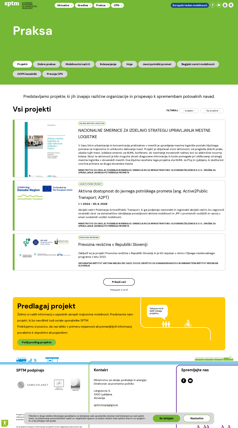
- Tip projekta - (212, 110)
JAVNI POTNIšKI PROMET (91, 184)
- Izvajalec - (189, 110)
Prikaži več (119, 282)
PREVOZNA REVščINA (89, 237)
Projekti (22, 64)
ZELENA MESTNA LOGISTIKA (92, 123)
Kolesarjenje (108, 64)
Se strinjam (166, 418)
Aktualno (63, 5)
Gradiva (83, 5)
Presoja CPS (55, 74)
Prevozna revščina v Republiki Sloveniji (113, 244)
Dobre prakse (47, 64)
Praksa (100, 5)
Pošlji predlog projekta (36, 342)
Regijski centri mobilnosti (198, 64)
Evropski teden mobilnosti (190, 5)
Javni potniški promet (157, 64)
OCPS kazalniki (27, 74)
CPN (116, 5)
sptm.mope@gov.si (106, 405)
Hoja (130, 64)
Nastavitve (196, 418)
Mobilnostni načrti (78, 64)
